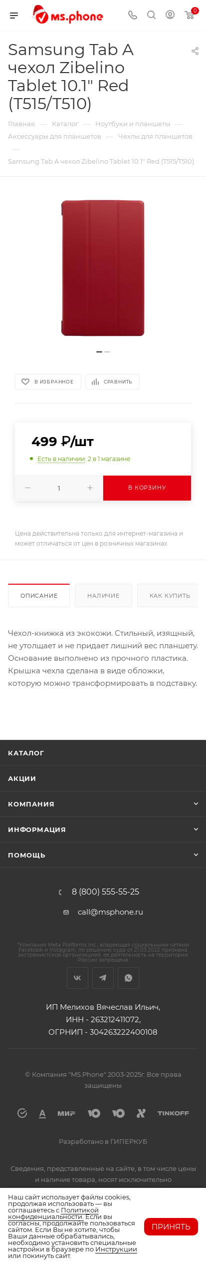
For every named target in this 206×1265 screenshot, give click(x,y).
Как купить (170, 595)
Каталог (26, 753)
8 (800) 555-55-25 (105, 892)
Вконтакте (77, 978)
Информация (37, 829)
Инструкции (116, 1249)
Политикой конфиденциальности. (53, 1213)
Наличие (103, 595)
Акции (22, 778)
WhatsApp (128, 978)
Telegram (103, 978)
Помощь (26, 855)
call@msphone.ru (110, 912)
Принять (171, 1226)
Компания (31, 804)
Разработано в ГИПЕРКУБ (103, 1141)
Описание (38, 595)
